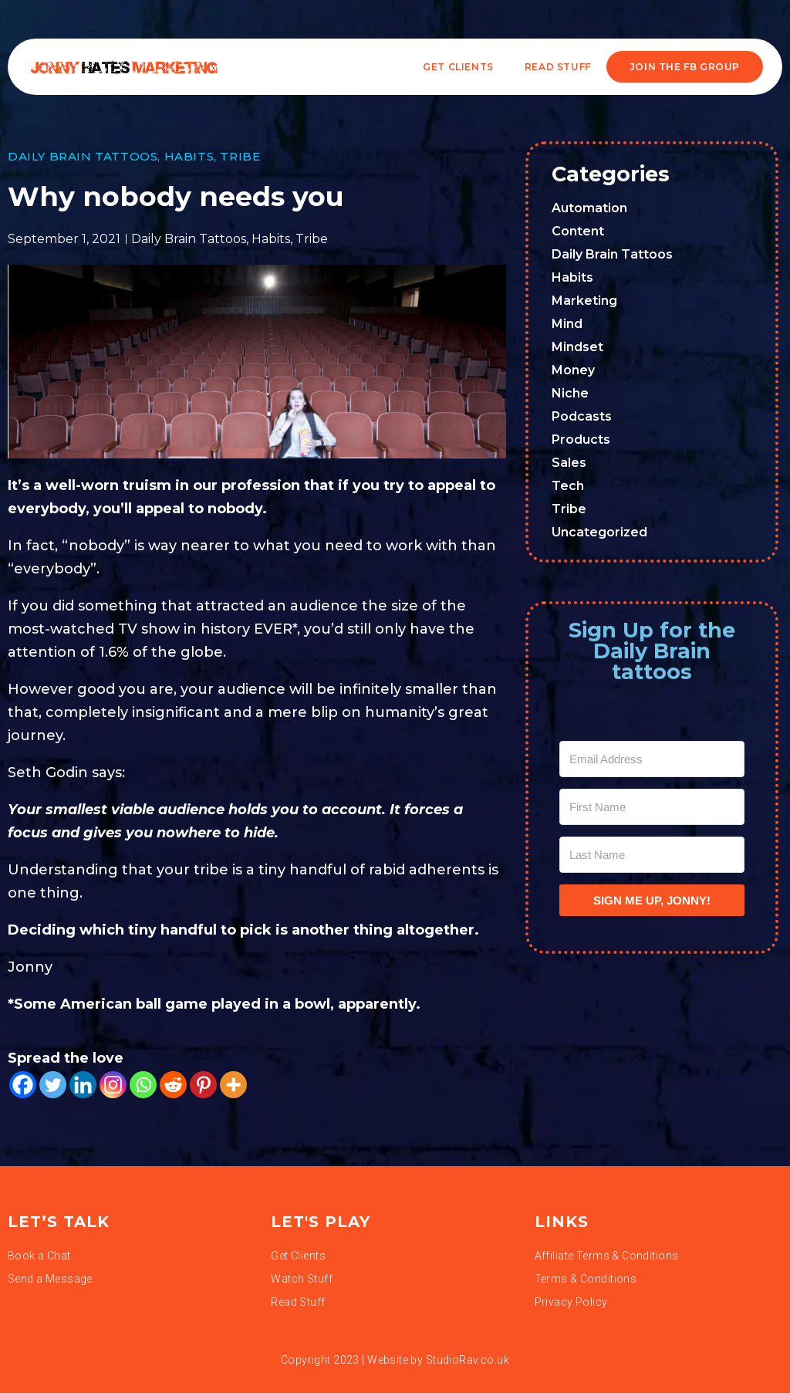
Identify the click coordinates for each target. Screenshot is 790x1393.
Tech (568, 485)
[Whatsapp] (143, 1084)
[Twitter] (52, 1084)
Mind (567, 323)
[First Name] (651, 807)
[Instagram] (113, 1084)
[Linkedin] (82, 1084)
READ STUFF (558, 67)
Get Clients (458, 67)
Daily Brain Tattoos (82, 156)
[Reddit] (173, 1084)
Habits (189, 156)
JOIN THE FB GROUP (685, 67)
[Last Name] (651, 855)
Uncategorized (599, 532)
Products (581, 439)
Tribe (240, 156)
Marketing (584, 300)
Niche (570, 393)
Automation (589, 208)
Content (578, 231)
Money (573, 370)
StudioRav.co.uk (467, 1360)
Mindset (577, 347)
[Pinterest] (203, 1084)
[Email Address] (651, 759)
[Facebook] (22, 1084)
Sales (569, 462)
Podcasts (582, 416)
